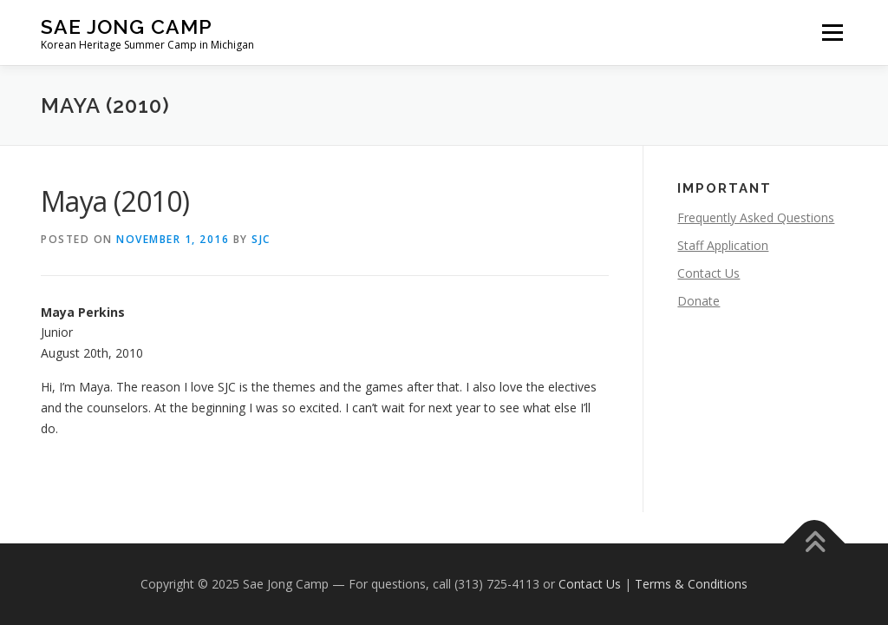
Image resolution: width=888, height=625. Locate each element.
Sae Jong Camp (126, 26)
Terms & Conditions (691, 584)
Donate (698, 301)
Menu (832, 32)
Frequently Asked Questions (755, 217)
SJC (261, 239)
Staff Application (722, 245)
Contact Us (708, 273)
